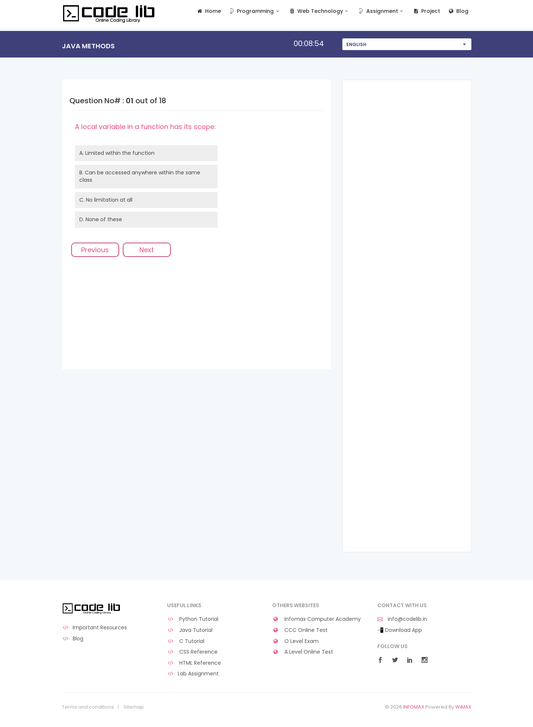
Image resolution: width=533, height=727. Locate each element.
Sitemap (134, 707)
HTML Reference (194, 663)
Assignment (381, 11)
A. (117, 153)
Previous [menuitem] (95, 249)
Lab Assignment (193, 673)
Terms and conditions (88, 707)
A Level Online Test (302, 651)
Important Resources (94, 627)
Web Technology (319, 11)
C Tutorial (186, 641)
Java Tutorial (190, 630)
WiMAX (463, 706)
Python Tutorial (193, 619)
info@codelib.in (402, 619)
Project (426, 11)
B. (139, 176)
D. (100, 219)
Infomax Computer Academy (316, 619)
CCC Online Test (300, 630)
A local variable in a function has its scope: (145, 126)
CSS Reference (192, 651)
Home (208, 11)
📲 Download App (399, 630)
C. (105, 200)
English (356, 44)
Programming (254, 11)
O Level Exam (295, 641)
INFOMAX (413, 706)
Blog (457, 11)
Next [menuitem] (146, 249)
